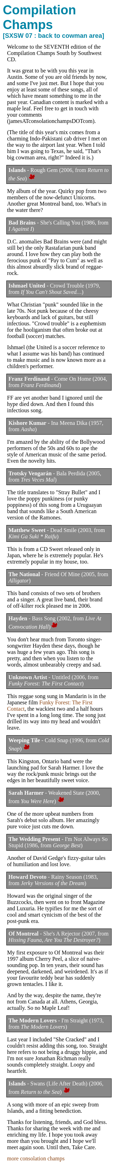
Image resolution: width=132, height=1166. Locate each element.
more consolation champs (36, 1158)
